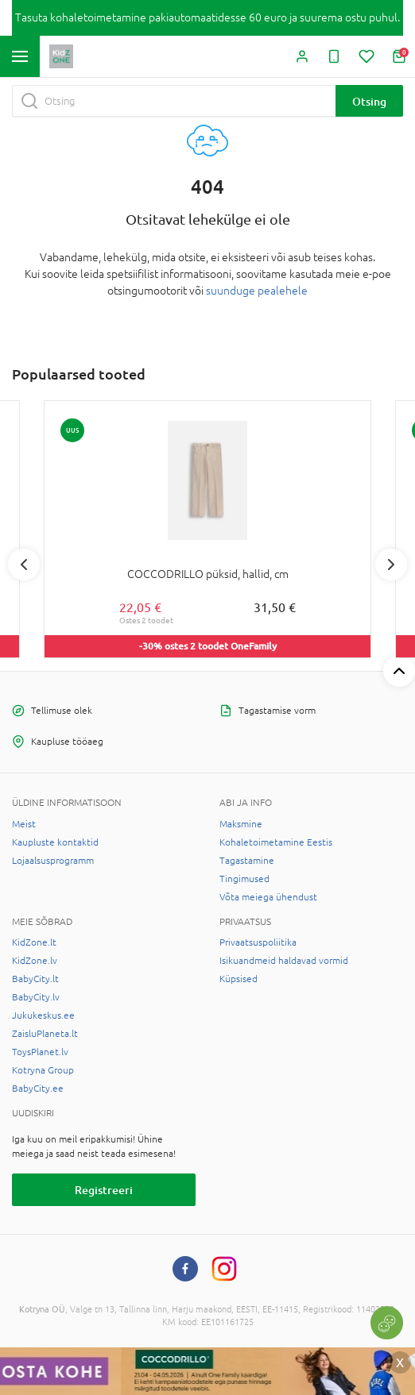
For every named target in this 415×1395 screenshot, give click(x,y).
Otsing (369, 101)
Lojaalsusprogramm (53, 860)
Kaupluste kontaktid (55, 842)
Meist (24, 824)
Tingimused (244, 878)
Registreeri (104, 1190)
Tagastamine (246, 860)
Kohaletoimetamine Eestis (275, 842)
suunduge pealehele (257, 290)
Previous (24, 564)
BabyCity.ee (38, 1088)
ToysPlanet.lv (40, 1052)
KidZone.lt (34, 942)
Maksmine (240, 824)
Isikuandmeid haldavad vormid (283, 960)
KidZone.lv (34, 960)
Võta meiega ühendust (268, 897)
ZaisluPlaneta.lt (45, 1033)
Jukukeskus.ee (43, 1015)
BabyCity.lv (36, 997)
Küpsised (238, 979)
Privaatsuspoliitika (258, 942)
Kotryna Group (43, 1070)
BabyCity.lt (35, 979)
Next (391, 564)
